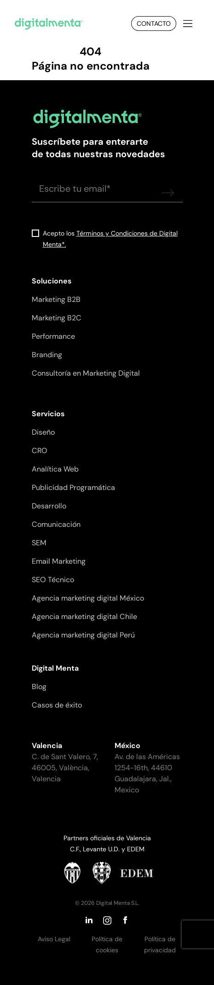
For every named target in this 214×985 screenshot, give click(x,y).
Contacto (154, 23)
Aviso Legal (54, 939)
